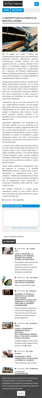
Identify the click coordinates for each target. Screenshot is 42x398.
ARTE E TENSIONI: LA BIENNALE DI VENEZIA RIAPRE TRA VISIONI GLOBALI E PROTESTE (24, 256)
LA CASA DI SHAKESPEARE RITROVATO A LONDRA (24, 373)
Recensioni (17, 10)
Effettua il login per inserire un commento (24, 228)
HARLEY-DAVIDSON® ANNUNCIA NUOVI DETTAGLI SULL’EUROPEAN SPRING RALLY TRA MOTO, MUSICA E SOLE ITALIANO (26, 333)
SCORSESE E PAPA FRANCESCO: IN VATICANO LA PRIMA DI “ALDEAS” (26, 358)
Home (6, 10)
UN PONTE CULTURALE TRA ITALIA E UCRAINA (25, 282)
